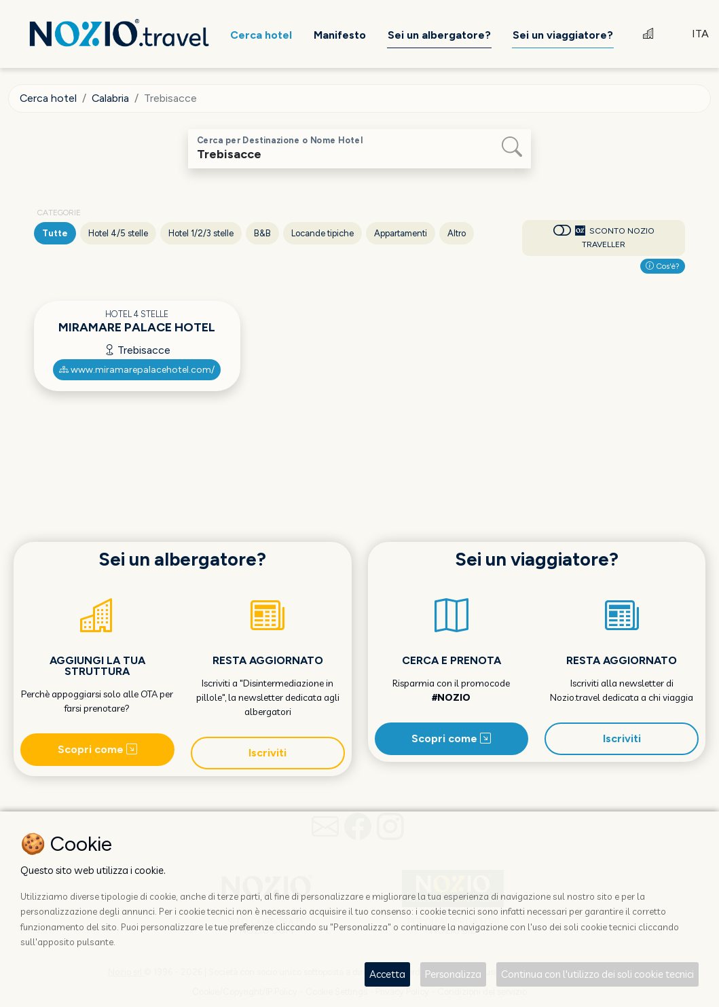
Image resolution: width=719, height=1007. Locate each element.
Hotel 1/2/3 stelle (201, 233)
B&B (262, 233)
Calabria (111, 98)
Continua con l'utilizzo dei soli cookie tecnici (597, 974)
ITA (700, 33)
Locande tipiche (322, 233)
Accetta (387, 974)
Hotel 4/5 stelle (118, 233)
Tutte (55, 233)
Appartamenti (400, 233)
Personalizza (453, 974)
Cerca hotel (48, 98)
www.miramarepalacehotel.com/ (137, 370)
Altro (456, 233)
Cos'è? (663, 266)
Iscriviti (267, 752)
